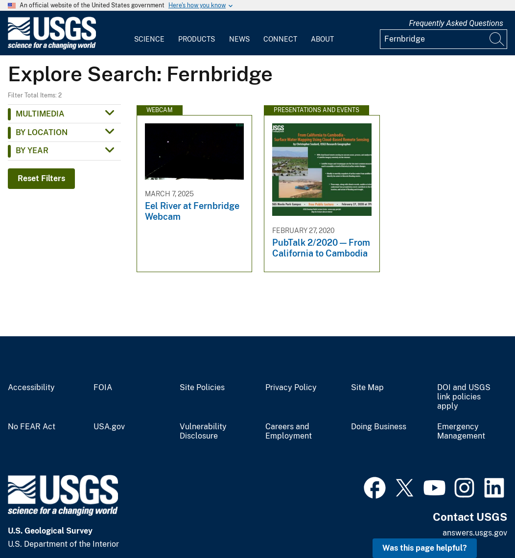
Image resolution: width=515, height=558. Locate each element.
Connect (280, 39)
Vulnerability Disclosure (203, 431)
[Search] (497, 39)
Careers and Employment (288, 431)
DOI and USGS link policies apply (464, 397)
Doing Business (378, 426)
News (239, 39)
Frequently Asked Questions (456, 23)
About (322, 39)
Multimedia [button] (40, 113)
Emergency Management (461, 431)
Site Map (367, 387)
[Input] (443, 39)
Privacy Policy (291, 387)
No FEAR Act (31, 426)
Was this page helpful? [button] (424, 548)
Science (149, 39)
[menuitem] (149, 33)
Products (196, 39)
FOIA (103, 387)
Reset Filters (41, 178)
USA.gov (109, 426)
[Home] (52, 47)
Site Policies (202, 387)
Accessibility (31, 387)
